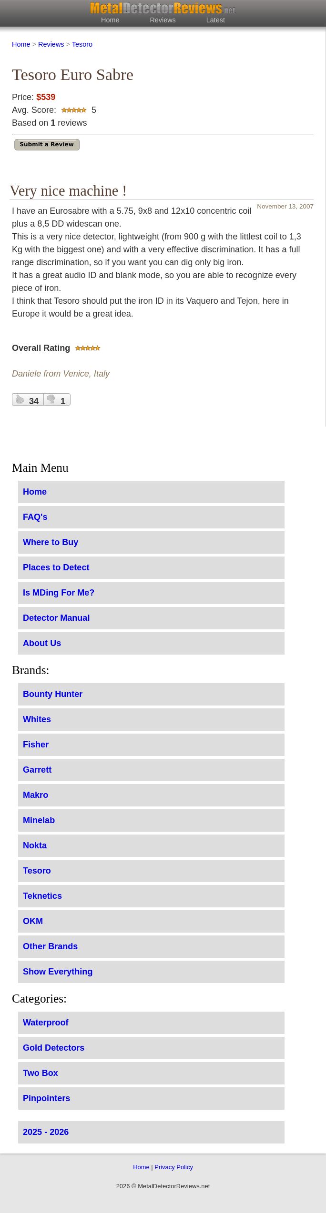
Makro (35, 795)
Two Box (40, 1073)
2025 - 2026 (46, 1132)
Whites (37, 719)
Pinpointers (46, 1098)
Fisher (36, 744)
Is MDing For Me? (58, 592)
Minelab (39, 820)
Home (110, 20)
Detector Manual (56, 618)
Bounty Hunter (52, 694)
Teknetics (42, 896)
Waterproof (46, 1022)
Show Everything (57, 971)
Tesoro (82, 44)
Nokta (35, 845)
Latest (215, 20)
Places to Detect (56, 567)
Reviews (162, 20)
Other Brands (50, 946)
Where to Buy (50, 542)
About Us (42, 643)
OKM (33, 921)
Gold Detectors (53, 1048)
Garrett (37, 770)
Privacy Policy (173, 1167)
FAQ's (35, 517)
